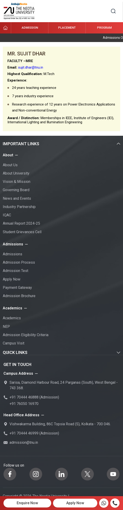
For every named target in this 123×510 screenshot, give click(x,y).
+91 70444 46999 (23, 433)
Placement (67, 27)
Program (104, 27)
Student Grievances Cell (22, 232)
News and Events (17, 198)
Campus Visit (13, 343)
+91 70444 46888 (23, 397)
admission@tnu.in (23, 442)
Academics (12, 318)
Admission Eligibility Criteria (25, 335)
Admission (30, 27)
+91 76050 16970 (23, 403)
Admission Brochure (19, 296)
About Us (10, 165)
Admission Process (19, 262)
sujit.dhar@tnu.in (30, 67)
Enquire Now (27, 503)
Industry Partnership (19, 207)
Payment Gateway (17, 287)
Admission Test (15, 271)
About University (16, 173)
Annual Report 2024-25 (21, 223)
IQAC (7, 215)
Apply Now (11, 279)
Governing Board (16, 190)
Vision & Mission (16, 181)
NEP (6, 326)
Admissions (12, 254)
